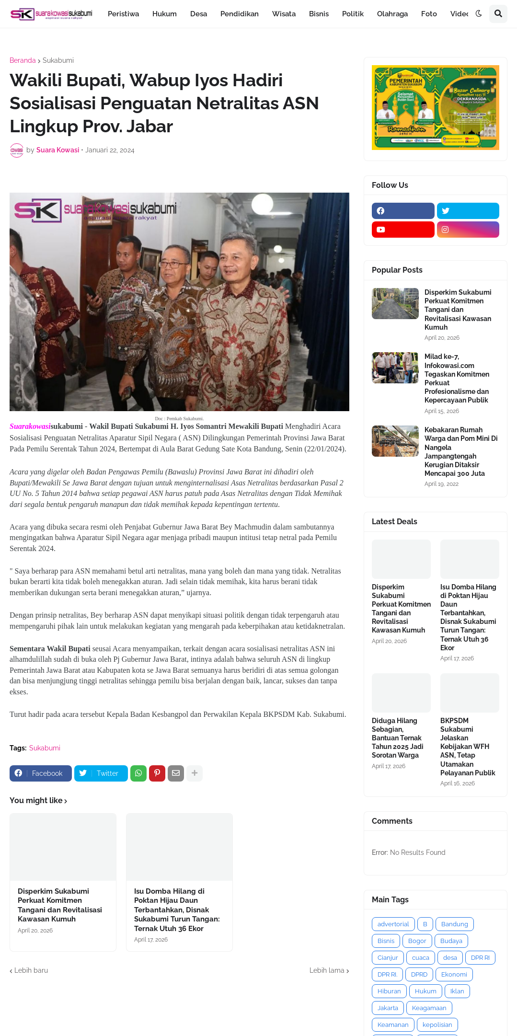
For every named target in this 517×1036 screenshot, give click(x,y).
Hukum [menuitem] (164, 14)
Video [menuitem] (460, 14)
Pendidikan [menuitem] (239, 14)
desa (450, 957)
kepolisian (437, 1024)
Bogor (417, 940)
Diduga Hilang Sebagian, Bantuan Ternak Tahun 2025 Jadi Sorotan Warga (398, 738)
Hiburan (389, 991)
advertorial (393, 924)
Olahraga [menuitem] (392, 14)
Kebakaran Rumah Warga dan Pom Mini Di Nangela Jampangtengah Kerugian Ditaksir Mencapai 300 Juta (461, 451)
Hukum (426, 991)
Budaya (451, 940)
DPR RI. (387, 974)
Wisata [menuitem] (284, 14)
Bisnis (386, 940)
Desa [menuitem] (198, 14)
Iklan (457, 991)
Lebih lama (327, 970)
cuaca (420, 957)
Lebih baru (31, 970)
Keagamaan (429, 1008)
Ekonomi (454, 974)
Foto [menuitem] (429, 14)
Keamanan (393, 1024)
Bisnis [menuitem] (319, 14)
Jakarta (388, 1008)
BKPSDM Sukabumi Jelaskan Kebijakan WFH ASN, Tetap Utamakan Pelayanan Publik (467, 747)
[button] (478, 14)
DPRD (419, 974)
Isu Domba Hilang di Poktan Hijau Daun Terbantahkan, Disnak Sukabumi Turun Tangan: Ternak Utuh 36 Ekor (177, 910)
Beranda (23, 60)
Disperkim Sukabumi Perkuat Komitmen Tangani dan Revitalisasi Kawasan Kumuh (60, 905)
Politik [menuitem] (353, 14)
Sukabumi (58, 60)
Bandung (454, 924)
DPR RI (480, 957)
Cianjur (388, 957)
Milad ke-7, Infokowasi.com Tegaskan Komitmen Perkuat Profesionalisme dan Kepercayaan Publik (457, 378)
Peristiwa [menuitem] (123, 14)
